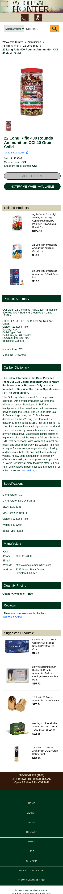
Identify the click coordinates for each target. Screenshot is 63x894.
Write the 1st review (16, 152)
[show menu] (4, 4)
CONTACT (31, 832)
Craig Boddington (29, 470)
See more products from (20, 166)
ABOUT (31, 822)
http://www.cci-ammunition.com (33, 565)
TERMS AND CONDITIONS (31, 880)
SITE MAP (31, 861)
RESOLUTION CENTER (31, 870)
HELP (31, 851)
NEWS (31, 841)
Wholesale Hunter (12, 42)
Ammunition (34, 42)
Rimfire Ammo (10, 45)
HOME (31, 803)
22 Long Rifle (30, 45)
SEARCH (31, 813)
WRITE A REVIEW (12, 617)
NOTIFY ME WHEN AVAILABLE (32, 186)
